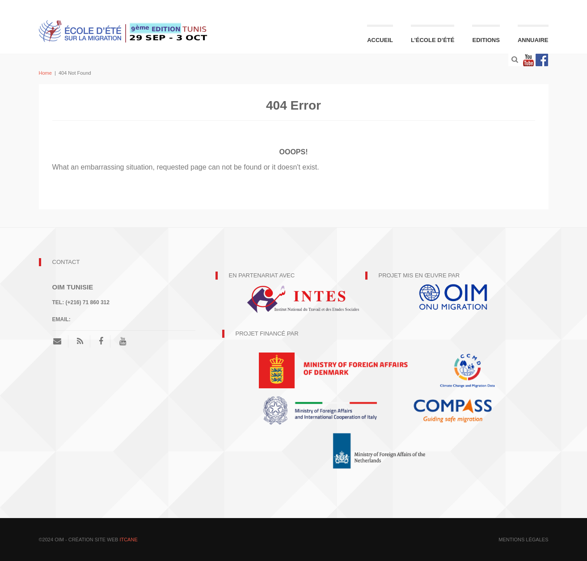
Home (45, 73)
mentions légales (523, 539)
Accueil (380, 40)
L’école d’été (433, 40)
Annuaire (533, 40)
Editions (485, 40)
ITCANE (128, 539)
